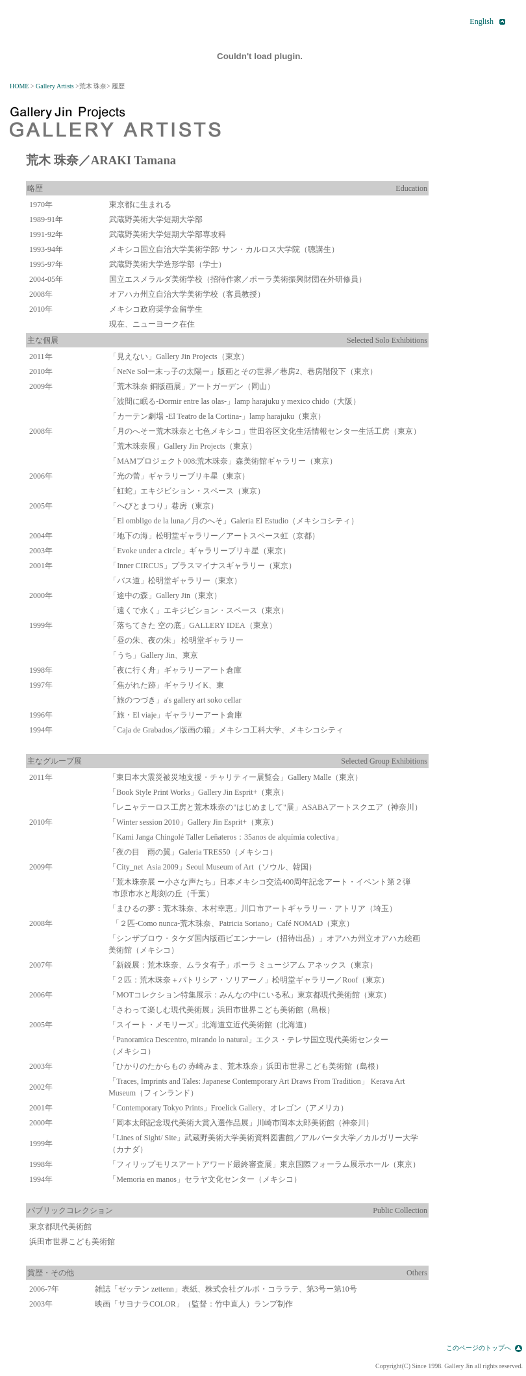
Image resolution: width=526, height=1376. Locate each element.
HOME (19, 86)
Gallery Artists (55, 86)
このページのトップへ (478, 1347)
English (482, 21)
